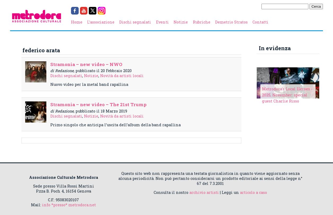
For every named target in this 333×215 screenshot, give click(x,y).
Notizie (181, 22)
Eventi (162, 22)
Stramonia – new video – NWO (86, 64)
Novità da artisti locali (122, 75)
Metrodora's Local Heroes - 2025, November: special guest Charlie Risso (287, 95)
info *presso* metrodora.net (69, 204)
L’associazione (100, 22)
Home (76, 22)
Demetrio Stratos (231, 22)
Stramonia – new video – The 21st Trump (98, 104)
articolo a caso (253, 192)
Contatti (260, 22)
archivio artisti (204, 192)
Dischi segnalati (135, 22)
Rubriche (201, 22)
